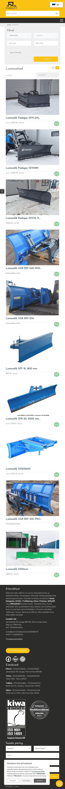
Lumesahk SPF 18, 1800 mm (21, 368)
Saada (54, 776)
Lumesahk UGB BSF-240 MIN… (23, 268)
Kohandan (26, 781)
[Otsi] (56, 13)
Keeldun (13, 781)
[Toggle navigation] (61, 20)
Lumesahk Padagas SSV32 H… (23, 218)
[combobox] (19, 35)
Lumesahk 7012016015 (18, 469)
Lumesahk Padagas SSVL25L (23, 118)
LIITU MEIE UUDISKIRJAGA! (17, 650)
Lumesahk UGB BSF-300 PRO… (24, 519)
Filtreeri (46, 59)
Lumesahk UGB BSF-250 (20, 318)
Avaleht (9, 24)
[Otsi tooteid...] (30, 13)
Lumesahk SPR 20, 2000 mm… (23, 419)
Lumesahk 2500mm (17, 569)
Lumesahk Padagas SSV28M (22, 168)
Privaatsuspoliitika (14, 639)
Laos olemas (15, 52)
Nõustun (40, 781)
